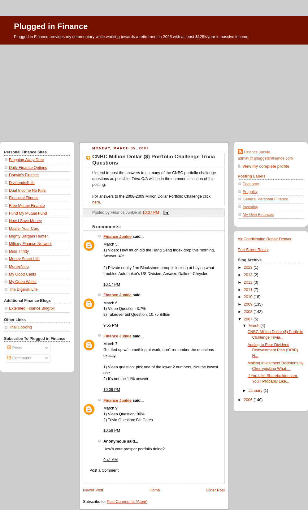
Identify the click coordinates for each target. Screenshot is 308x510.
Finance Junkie (117, 236)
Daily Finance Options (28, 167)
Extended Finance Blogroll (31, 308)
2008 (249, 312)
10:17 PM (111, 284)
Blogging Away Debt (26, 160)
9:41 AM (110, 460)
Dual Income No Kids (27, 190)
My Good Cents (22, 274)
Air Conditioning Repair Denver (265, 239)
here (96, 202)
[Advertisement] (154, 91)
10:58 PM (111, 430)
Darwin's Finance (24, 175)
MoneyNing (19, 266)
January (256, 390)
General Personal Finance (265, 199)
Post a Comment (104, 470)
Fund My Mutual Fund (28, 213)
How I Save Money (25, 221)
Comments (19, 358)
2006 (249, 400)
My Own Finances (258, 214)
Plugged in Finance (51, 26)
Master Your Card (24, 228)
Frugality (250, 192)
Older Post (215, 490)
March (255, 326)
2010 (249, 297)
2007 (249, 319)
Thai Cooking (20, 327)
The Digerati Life (23, 289)
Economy (251, 184)
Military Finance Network (30, 244)
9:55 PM (110, 325)
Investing (250, 207)
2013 (249, 275)
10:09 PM (111, 390)
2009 (249, 304)
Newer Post (93, 490)
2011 (249, 290)
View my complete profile (265, 166)
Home (155, 490)
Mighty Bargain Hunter (28, 236)
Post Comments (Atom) (127, 501)
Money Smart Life (24, 259)
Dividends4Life (22, 183)
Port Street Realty (253, 250)
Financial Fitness (23, 198)
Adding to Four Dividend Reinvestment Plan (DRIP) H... (273, 350)
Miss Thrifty (19, 251)
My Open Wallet (23, 282)
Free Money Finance (27, 206)
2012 (249, 282)
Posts (14, 348)
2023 (249, 267)
